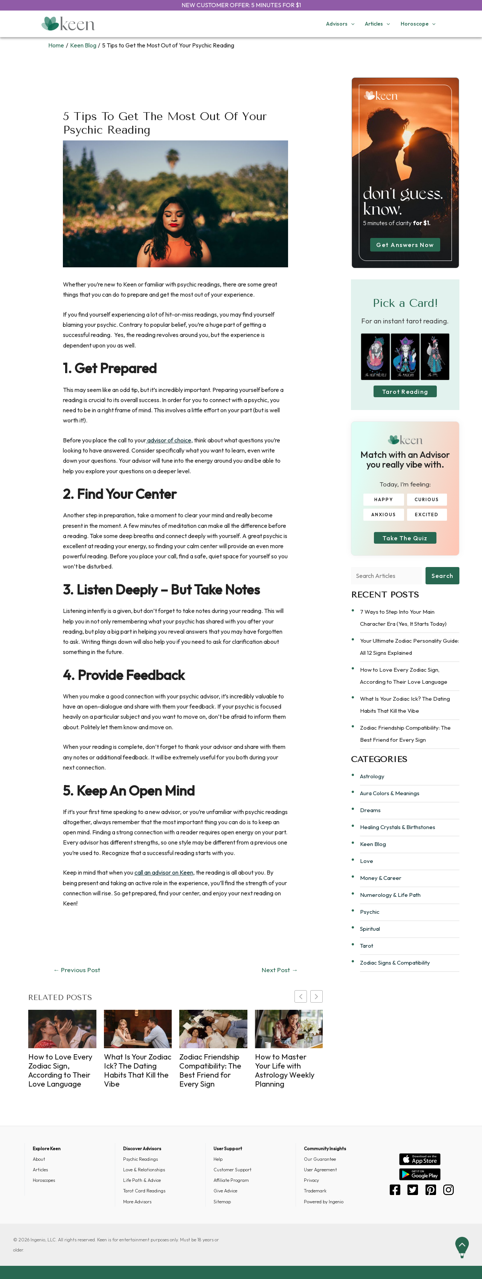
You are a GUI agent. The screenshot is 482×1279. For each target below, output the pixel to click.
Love (366, 869)
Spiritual (370, 937)
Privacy (311, 1180)
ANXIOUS (384, 517)
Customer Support (233, 1169)
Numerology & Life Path (390, 903)
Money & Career (380, 886)
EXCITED (426, 517)
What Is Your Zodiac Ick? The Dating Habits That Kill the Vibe (137, 1070)
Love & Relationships (144, 1169)
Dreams (370, 818)
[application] (351, 23)
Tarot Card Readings (144, 1191)
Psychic (370, 920)
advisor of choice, (169, 440)
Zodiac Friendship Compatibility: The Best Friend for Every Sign (210, 1070)
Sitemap (222, 1201)
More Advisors (137, 1201)
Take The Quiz (405, 543)
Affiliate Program (231, 1180)
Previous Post (76, 970)
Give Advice (225, 1191)
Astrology (372, 784)
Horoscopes (44, 1180)
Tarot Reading (405, 394)
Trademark (315, 1191)
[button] (316, 996)
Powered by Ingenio (323, 1201)
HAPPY (384, 502)
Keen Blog (373, 852)
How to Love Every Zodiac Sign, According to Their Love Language (60, 1070)
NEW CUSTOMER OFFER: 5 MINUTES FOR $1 (241, 5)
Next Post (280, 970)
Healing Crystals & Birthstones (397, 835)
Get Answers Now (405, 244)
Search (443, 584)
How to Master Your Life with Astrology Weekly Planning (284, 1070)
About (39, 1159)
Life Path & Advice (142, 1180)
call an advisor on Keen (163, 872)
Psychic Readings (140, 1159)
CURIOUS (426, 502)
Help (218, 1159)
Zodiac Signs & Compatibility (395, 971)
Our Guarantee (320, 1159)
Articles (40, 1169)
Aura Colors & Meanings (389, 801)
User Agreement (320, 1169)
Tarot (366, 954)
